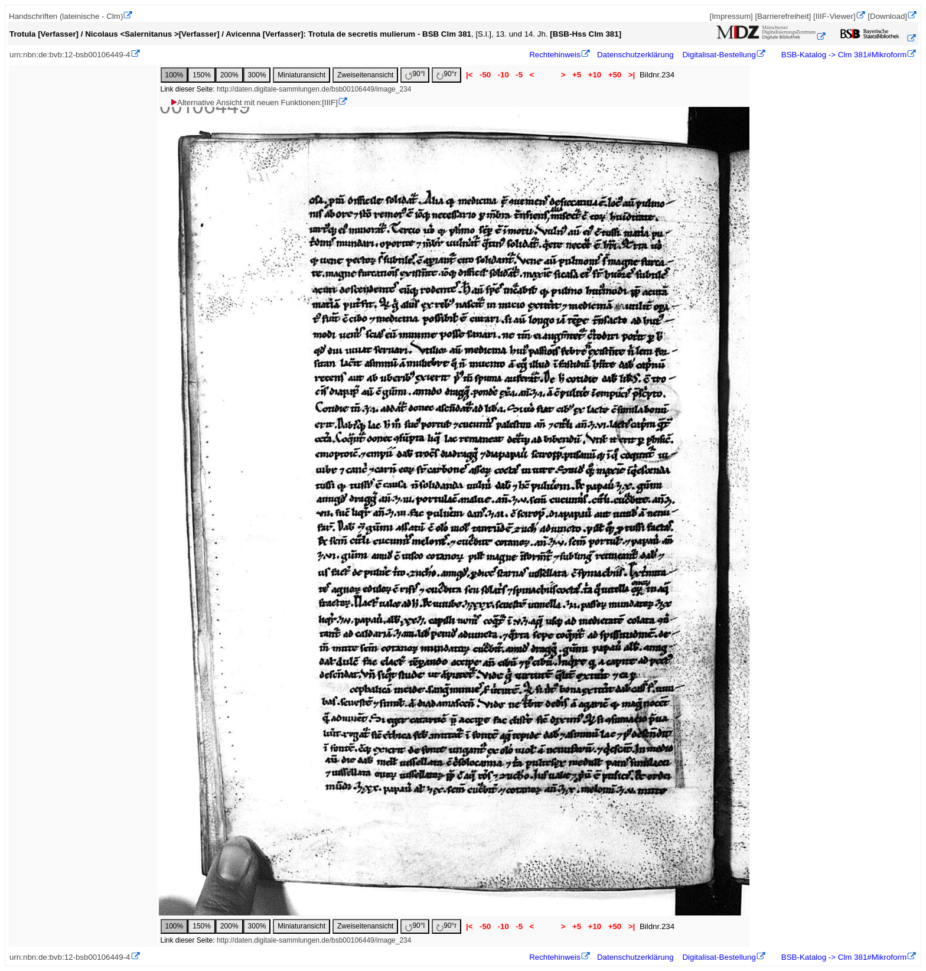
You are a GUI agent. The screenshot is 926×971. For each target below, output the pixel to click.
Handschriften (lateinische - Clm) (66, 16)
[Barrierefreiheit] (783, 16)
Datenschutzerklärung (635, 54)
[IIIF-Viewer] (834, 16)
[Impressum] (730, 16)
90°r (446, 75)
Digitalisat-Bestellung (718, 54)
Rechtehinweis (555, 54)
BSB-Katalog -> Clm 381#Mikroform (843, 54)
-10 (503, 74)
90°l (415, 75)
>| (631, 74)
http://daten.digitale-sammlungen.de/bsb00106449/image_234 (314, 89)
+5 (576, 74)
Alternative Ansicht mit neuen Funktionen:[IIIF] (253, 102)
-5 (519, 74)
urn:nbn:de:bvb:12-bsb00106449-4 (70, 54)
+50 (615, 74)
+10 (595, 74)
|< (469, 74)
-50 (485, 74)
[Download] (887, 16)
